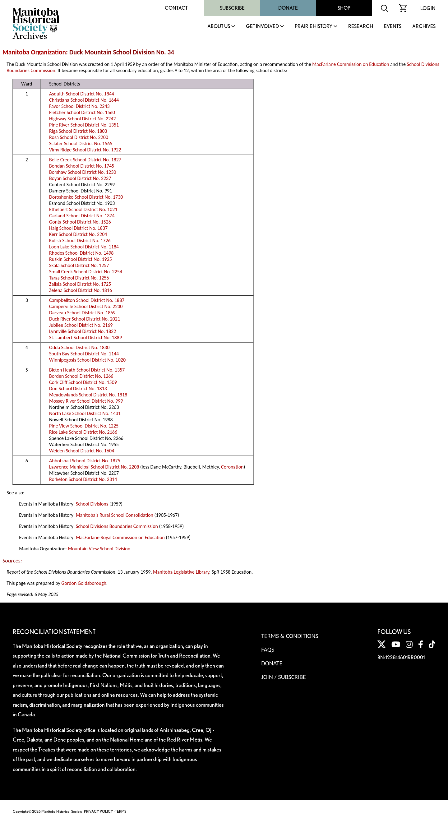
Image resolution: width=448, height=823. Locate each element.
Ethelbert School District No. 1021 (83, 209)
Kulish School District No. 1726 (80, 240)
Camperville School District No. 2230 (85, 306)
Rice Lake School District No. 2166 (83, 432)
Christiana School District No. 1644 (84, 100)
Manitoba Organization (34, 52)
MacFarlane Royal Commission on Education (120, 537)
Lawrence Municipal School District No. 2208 (94, 467)
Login (428, 8)
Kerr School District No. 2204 (78, 234)
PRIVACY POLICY (98, 811)
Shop (344, 8)
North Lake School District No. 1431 (85, 413)
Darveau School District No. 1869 (82, 313)
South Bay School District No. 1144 (84, 354)
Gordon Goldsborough (83, 583)
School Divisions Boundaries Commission (117, 526)
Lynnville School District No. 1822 (82, 331)
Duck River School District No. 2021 (84, 319)
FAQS (267, 649)
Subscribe (232, 8)
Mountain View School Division (99, 549)
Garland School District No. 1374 (82, 216)
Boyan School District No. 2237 (80, 178)
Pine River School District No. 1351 (84, 125)
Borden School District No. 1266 (81, 376)
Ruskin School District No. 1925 (80, 259)
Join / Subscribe (283, 677)
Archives (424, 26)
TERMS (120, 811)
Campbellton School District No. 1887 (86, 300)
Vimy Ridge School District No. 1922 (85, 150)
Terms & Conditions (289, 636)
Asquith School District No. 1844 (81, 94)
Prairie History (313, 26)
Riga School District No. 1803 (78, 131)
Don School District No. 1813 (78, 388)
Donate (288, 8)
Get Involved (262, 26)
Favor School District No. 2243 (79, 106)
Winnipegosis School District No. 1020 (87, 360)
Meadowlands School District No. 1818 (88, 395)
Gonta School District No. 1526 (80, 222)
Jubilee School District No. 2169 (81, 325)
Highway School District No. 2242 (82, 119)
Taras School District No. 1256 (79, 278)
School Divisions (92, 504)
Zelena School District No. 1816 (80, 290)
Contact (176, 8)
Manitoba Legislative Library (181, 572)
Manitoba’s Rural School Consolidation (114, 515)
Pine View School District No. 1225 (83, 426)
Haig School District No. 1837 (78, 228)
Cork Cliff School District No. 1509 (83, 382)
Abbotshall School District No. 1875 (84, 461)
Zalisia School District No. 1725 (80, 284)
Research (360, 26)
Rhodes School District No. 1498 (81, 253)
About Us (218, 26)
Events (392, 26)
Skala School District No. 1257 (79, 265)
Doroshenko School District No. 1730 (86, 197)
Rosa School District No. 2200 (78, 137)
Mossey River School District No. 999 (86, 401)
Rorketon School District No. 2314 (83, 479)
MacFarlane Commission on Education (350, 64)
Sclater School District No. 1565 (80, 143)
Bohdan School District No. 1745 (81, 166)
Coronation (232, 467)
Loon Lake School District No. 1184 (84, 247)
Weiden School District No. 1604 (81, 451)
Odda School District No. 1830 (79, 347)
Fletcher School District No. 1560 (82, 112)
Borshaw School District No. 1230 (82, 172)
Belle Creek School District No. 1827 (85, 160)
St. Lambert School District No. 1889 (85, 337)
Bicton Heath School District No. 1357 (87, 370)
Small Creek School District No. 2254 (85, 272)
